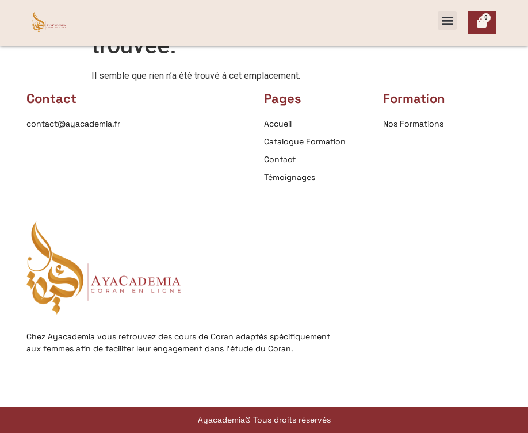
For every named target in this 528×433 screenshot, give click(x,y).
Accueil (278, 123)
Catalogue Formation (305, 141)
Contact (280, 159)
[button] (447, 20)
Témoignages (289, 177)
